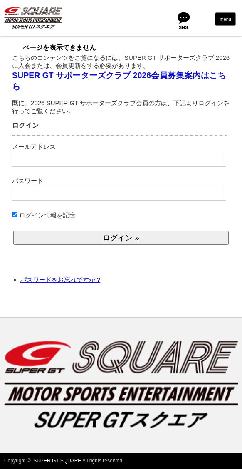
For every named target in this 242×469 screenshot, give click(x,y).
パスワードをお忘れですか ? (60, 279)
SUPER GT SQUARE (57, 461)
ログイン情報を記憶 (43, 215)
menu (225, 19)
